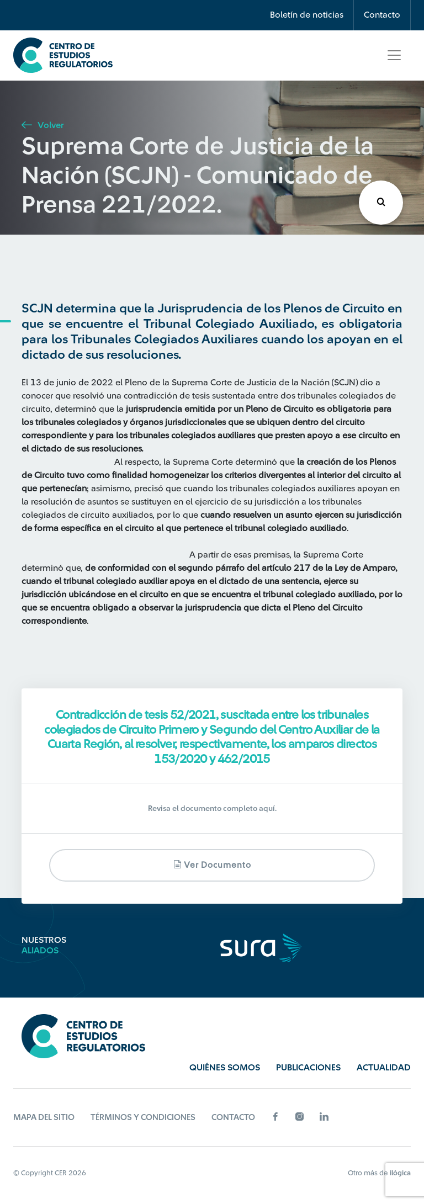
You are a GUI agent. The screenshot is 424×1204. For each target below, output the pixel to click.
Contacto (382, 14)
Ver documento (212, 864)
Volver (42, 125)
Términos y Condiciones (143, 1117)
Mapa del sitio (44, 1117)
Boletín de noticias (306, 14)
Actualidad (384, 1067)
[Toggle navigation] (394, 55)
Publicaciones (308, 1067)
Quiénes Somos (224, 1067)
